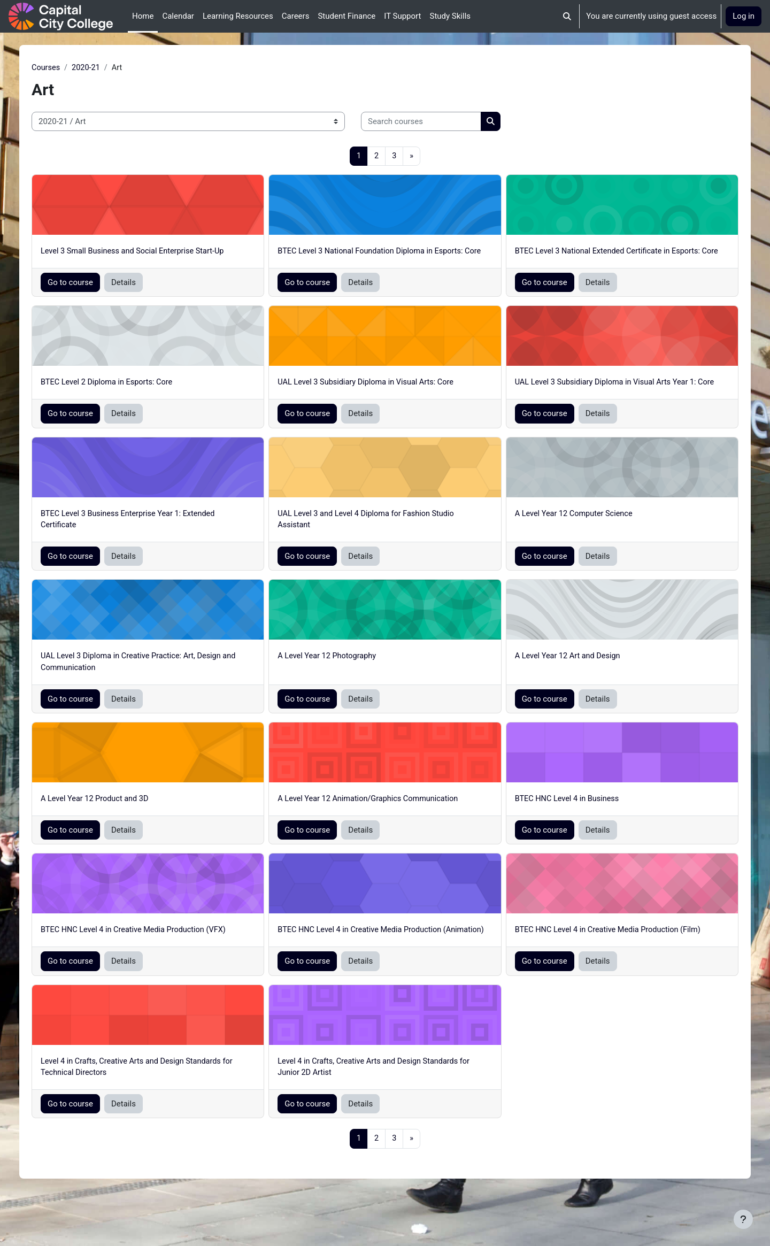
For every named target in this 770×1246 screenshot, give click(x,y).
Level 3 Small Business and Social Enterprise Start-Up (160, 252)
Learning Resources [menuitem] (238, 16)
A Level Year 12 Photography (337, 683)
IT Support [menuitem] (402, 16)
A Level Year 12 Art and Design (560, 683)
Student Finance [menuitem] (346, 16)
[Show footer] (743, 1219)
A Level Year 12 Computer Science (567, 539)
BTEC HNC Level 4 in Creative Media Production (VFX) (161, 958)
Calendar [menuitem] (178, 16)
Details (148, 296)
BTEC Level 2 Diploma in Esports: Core (133, 396)
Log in (743, 16)
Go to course (95, 296)
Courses (71, 68)
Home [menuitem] (142, 16)
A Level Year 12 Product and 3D (121, 827)
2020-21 (112, 68)
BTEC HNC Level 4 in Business (560, 827)
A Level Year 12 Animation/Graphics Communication (379, 827)
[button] (568, 16)
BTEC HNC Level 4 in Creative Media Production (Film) (602, 958)
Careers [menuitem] (296, 16)
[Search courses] (446, 122)
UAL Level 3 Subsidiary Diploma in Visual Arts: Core (377, 396)
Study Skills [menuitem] (450, 16)
